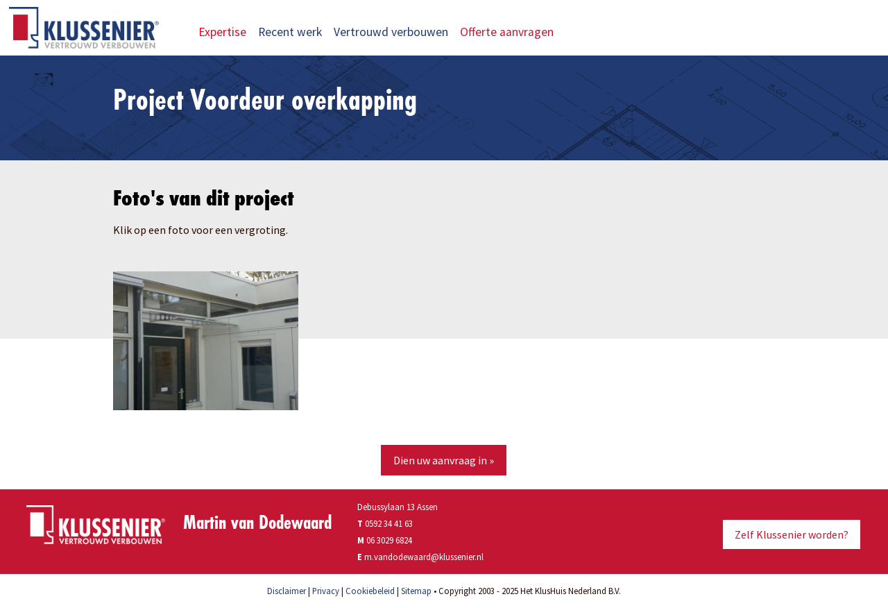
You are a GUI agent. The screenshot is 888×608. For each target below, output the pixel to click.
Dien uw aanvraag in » (443, 460)
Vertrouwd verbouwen (391, 32)
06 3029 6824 (389, 540)
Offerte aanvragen (516, 32)
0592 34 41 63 (385, 523)
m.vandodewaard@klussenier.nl (424, 556)
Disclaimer (286, 590)
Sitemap (416, 590)
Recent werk (290, 32)
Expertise (222, 32)
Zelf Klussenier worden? (791, 534)
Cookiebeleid (370, 590)
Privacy (325, 590)
